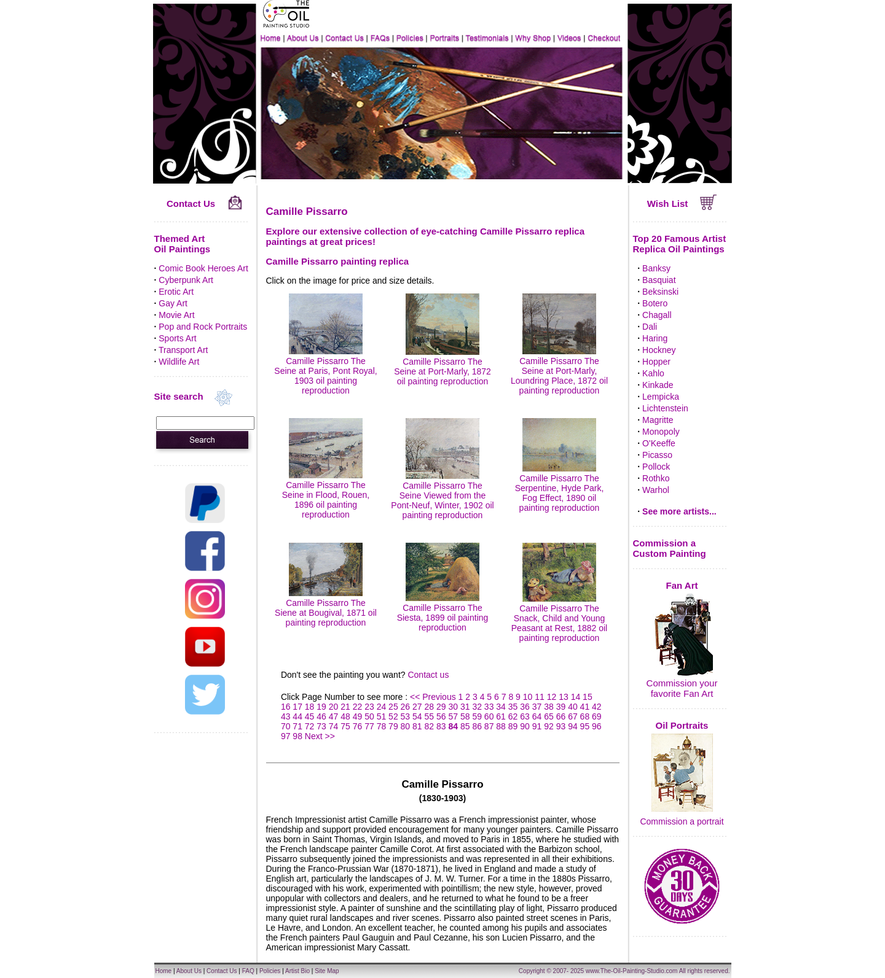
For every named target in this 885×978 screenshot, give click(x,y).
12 (552, 697)
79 (393, 726)
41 (585, 707)
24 (382, 707)
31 (465, 707)
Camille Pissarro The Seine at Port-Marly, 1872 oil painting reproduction (442, 366)
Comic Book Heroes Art (203, 268)
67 (573, 716)
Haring (654, 338)
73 (321, 726)
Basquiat (658, 280)
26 (406, 707)
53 (406, 716)
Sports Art (177, 338)
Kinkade (658, 385)
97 (286, 736)
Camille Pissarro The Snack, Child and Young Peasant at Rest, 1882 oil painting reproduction (559, 618)
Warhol (655, 490)
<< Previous (434, 697)
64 (537, 716)
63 (525, 716)
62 (513, 716)
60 (489, 716)
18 (310, 707)
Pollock (656, 467)
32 (477, 707)
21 (345, 707)
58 (465, 716)
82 (430, 726)
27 (417, 707)
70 (286, 726)
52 (393, 716)
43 (286, 716)
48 (345, 716)
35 (513, 707)
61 (501, 716)
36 (525, 707)
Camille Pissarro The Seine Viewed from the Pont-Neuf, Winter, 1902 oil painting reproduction (442, 495)
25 (393, 707)
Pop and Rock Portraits (203, 327)
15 (587, 697)
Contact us (428, 675)
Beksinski (660, 292)
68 (585, 716)
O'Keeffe (658, 443)
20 (334, 707)
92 (549, 726)
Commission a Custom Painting (669, 548)
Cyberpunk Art (186, 280)
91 (537, 726)
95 (585, 726)
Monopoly (661, 432)
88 (501, 726)
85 (465, 726)
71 (297, 726)
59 (477, 716)
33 (489, 707)
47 (334, 716)
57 (453, 716)
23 (369, 707)
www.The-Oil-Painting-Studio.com (632, 971)
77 (369, 726)
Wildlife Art (179, 362)
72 (310, 726)
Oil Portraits (682, 725)
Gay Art (173, 303)
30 (453, 707)
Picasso (657, 455)
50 (369, 716)
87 (489, 726)
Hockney (658, 350)
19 (321, 707)
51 (382, 716)
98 (297, 736)
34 (501, 707)
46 (321, 716)
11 (540, 697)
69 (597, 716)
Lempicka (660, 397)
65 (549, 716)
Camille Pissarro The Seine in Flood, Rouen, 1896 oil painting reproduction (325, 494)
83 (441, 726)
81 (417, 726)
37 (537, 707)
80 (406, 726)
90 (525, 726)
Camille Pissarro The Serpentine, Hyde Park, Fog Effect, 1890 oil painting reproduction (559, 488)
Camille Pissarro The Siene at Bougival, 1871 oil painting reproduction (326, 607)
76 (358, 726)
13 (563, 697)
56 (441, 716)
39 (561, 707)
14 (576, 697)
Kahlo (653, 373)
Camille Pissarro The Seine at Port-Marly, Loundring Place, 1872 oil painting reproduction (559, 370)
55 (430, 716)
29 (441, 707)
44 (297, 716)
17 (297, 707)
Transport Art (183, 350)
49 (358, 716)
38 (549, 707)
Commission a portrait (681, 821)
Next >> (320, 736)
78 (382, 726)
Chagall (656, 315)
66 (561, 716)
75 (345, 726)
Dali (649, 327)
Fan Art (682, 585)
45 (310, 716)
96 (597, 726)
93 (561, 726)
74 (334, 726)
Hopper (656, 362)
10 (528, 697)
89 (513, 726)
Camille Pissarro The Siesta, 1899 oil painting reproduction (443, 612)
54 (417, 716)
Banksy (656, 268)
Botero (654, 303)
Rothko (655, 478)
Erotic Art (176, 292)
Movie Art (176, 315)
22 (358, 707)
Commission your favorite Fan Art (682, 688)
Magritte (658, 420)
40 (573, 707)
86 (477, 726)
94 (573, 726)
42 (597, 707)
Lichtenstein (665, 408)
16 (286, 707)
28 (430, 707)
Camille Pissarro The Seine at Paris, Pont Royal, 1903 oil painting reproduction (325, 370)
